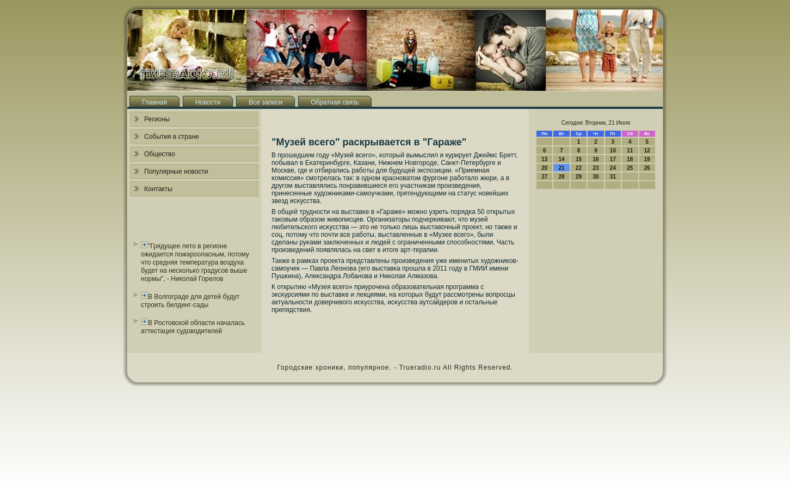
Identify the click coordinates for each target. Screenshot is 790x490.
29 (579, 177)
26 (647, 168)
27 (544, 177)
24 (613, 168)
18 (630, 159)
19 (647, 159)
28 (562, 177)
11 (630, 151)
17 (613, 159)
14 (562, 159)
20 (544, 168)
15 (579, 159)
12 (647, 151)
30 (595, 177)
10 (613, 151)
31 (613, 177)
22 (579, 168)
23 (595, 168)
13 (544, 159)
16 (595, 159)
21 (562, 168)
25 (630, 168)
